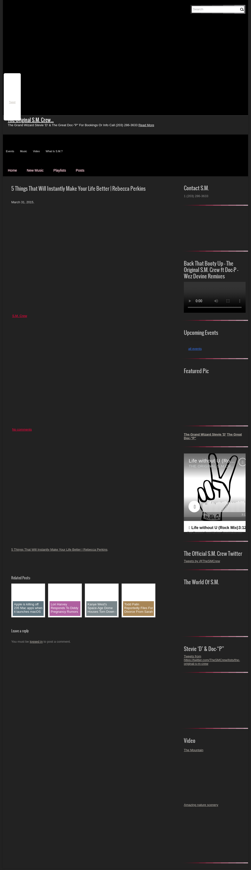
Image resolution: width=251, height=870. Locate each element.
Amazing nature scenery (201, 805)
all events (195, 349)
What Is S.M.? (54, 151)
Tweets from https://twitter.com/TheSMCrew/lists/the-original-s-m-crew (212, 660)
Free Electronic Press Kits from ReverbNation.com (214, 532)
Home (12, 170)
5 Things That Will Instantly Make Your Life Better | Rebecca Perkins (59, 549)
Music (23, 151)
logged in (36, 641)
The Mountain (193, 750)
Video (36, 151)
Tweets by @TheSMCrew (202, 561)
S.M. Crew (19, 316)
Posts (80, 170)
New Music (35, 170)
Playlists (59, 170)
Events (10, 151)
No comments (22, 429)
